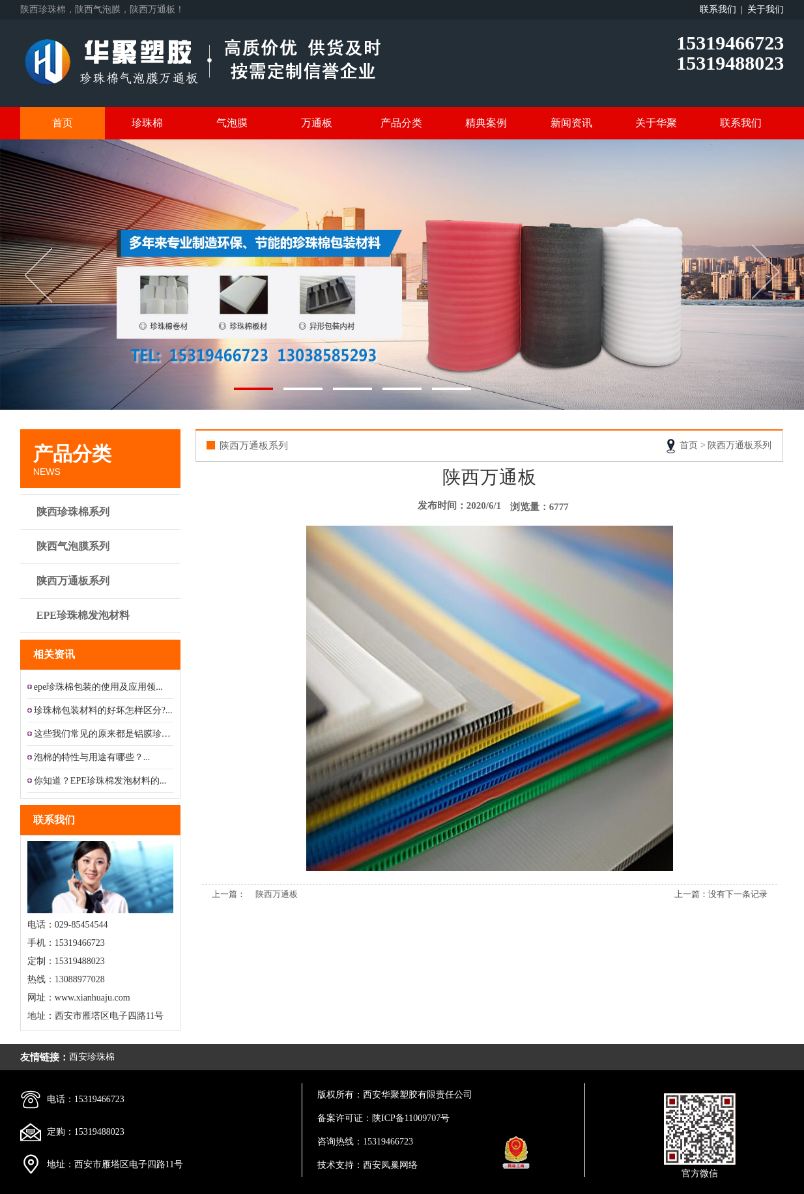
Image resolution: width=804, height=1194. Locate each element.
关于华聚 (656, 122)
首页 (62, 122)
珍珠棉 (147, 122)
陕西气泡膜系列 (101, 546)
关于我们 (765, 9)
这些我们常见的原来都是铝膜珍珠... (103, 734)
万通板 (316, 122)
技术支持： (340, 1165)
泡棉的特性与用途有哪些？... (92, 757)
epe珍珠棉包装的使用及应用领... (98, 687)
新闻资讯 (571, 122)
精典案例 (486, 122)
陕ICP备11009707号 (411, 1118)
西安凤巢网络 (390, 1165)
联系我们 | (723, 9)
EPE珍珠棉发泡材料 (101, 615)
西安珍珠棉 (92, 1057)
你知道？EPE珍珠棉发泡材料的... (100, 781)
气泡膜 (232, 122)
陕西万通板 (276, 894)
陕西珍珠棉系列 (101, 512)
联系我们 (741, 122)
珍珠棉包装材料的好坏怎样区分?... (103, 710)
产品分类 (401, 122)
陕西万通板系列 (101, 581)
